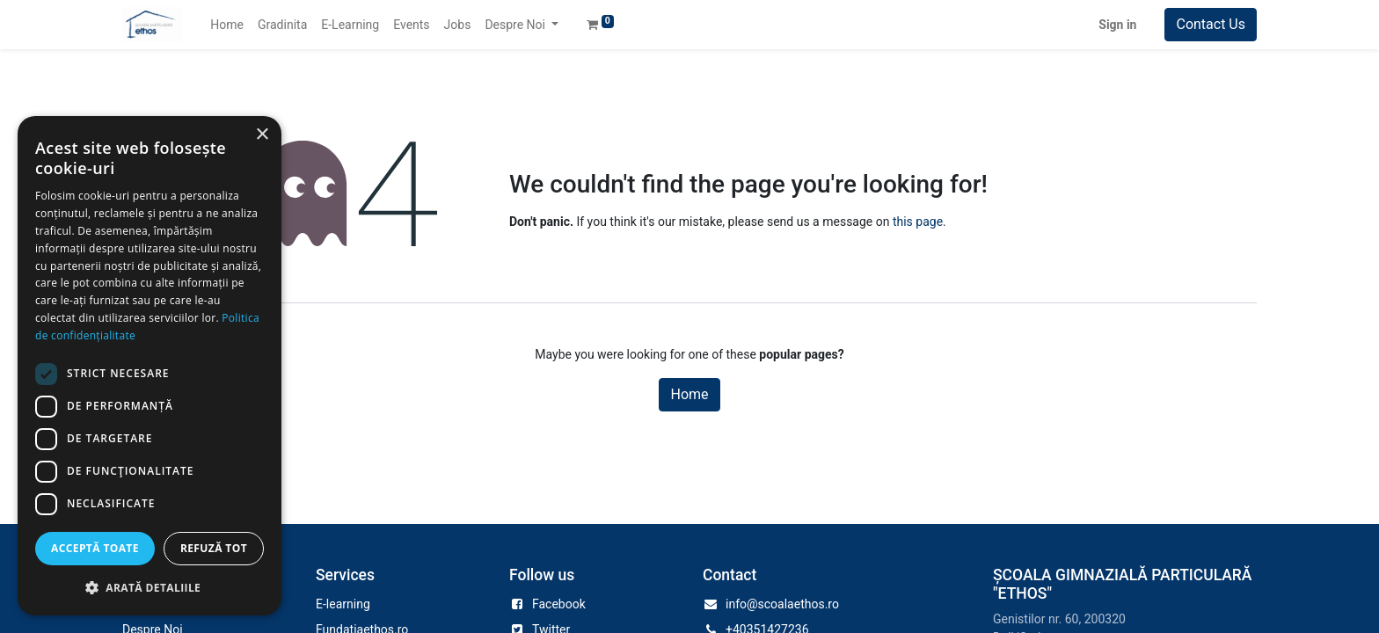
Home (689, 394)
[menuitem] (227, 25)
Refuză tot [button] (213, 548)
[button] (149, 587)
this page (918, 222)
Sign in (1117, 25)
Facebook (559, 604)
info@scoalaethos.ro (782, 604)
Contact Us (1210, 24)
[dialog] (149, 365)
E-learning (343, 604)
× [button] (261, 135)
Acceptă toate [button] (95, 548)
